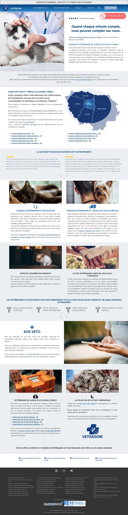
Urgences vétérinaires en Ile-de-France (82, 37)
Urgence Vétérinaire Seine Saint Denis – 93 (84, 134)
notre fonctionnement (83, 80)
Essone (99, 37)
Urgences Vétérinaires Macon (45, 491)
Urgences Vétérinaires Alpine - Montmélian (49, 478)
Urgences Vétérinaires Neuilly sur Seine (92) (21, 487)
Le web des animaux (52, 431)
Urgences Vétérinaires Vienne (102, 497)
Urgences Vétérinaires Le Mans (46, 489)
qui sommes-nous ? (40, 8)
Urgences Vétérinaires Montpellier (75, 489)
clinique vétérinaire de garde (89, 231)
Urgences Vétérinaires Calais (45, 485)
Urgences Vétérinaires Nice (73, 491)
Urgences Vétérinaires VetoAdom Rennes (106, 495)
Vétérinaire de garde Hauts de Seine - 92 (28, 420)
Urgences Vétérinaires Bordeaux (46, 482)
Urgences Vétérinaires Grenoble (17, 483)
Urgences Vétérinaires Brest (45, 483)
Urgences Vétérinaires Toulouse (74, 493)
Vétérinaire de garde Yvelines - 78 (25, 417)
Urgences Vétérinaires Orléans (17, 489)
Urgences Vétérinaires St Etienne (74, 480)
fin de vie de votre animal (86, 404)
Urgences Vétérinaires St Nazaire (74, 482)
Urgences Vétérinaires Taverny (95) (18, 495)
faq (99, 8)
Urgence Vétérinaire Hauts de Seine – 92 (26, 143)
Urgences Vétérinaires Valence (74, 483)
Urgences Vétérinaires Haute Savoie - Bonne (50, 487)
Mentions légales (66, 512)
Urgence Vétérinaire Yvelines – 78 (24, 138)
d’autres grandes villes (27, 431)
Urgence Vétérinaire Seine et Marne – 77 (26, 136)
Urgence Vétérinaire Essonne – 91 (23, 141)
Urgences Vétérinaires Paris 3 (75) (18, 491)
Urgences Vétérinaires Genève (74, 485)
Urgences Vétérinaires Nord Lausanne (76, 478)
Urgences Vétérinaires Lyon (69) (74, 487)
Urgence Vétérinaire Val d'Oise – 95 (81, 138)
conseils (78, 8)
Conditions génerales (78, 512)
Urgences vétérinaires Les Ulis (81, 458)
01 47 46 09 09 (115, 16)
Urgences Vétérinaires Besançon (46, 480)
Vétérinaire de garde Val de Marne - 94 (27, 422)
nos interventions (61, 8)
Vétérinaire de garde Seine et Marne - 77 (28, 424)
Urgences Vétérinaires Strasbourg (18, 493)
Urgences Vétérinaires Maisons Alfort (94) (20, 485)
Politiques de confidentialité (52, 512)
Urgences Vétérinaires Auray (16, 478)
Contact (90, 8)
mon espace (111, 8)
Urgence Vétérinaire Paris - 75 (22, 134)
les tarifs (33, 125)
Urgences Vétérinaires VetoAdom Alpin (105, 478)
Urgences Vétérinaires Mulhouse (46, 493)
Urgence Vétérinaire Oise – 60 (79, 141)
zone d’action (29, 122)
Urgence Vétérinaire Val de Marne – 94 (83, 136)
